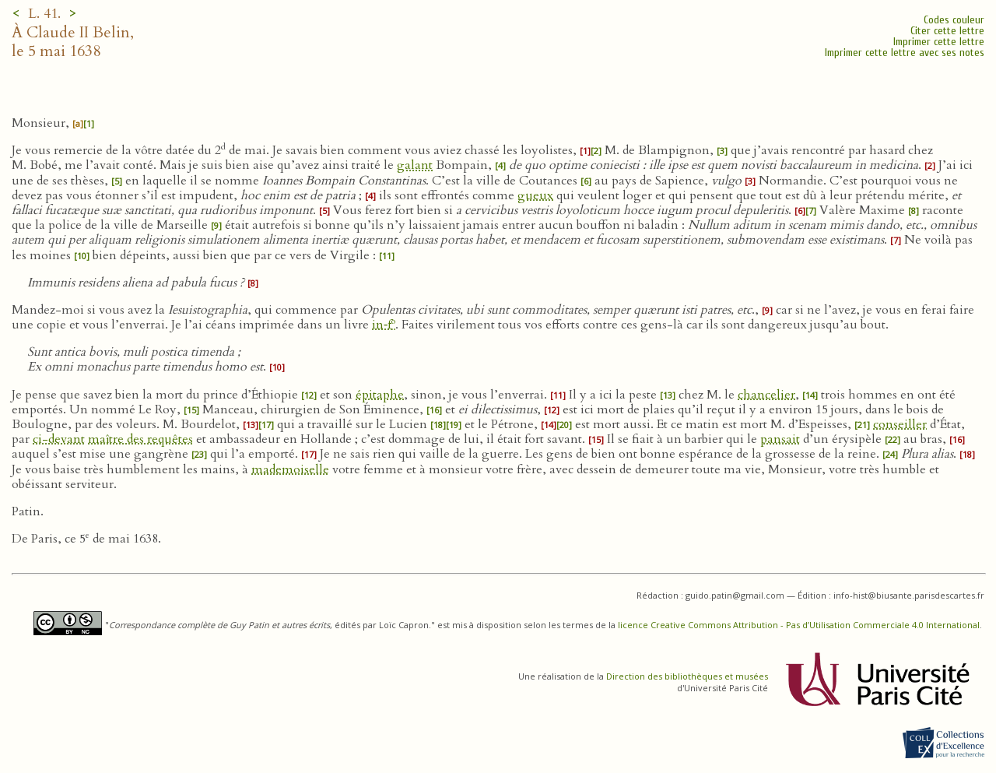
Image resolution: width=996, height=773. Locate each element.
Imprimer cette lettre (938, 41)
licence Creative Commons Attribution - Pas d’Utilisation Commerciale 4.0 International (799, 625)
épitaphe (380, 394)
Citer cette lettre (947, 30)
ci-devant (59, 439)
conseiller (900, 424)
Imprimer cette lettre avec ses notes (904, 52)
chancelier (766, 394)
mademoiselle (290, 469)
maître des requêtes (140, 439)
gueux (535, 195)
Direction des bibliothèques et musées (687, 676)
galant (415, 165)
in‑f (383, 324)
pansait (780, 439)
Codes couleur (954, 19)
